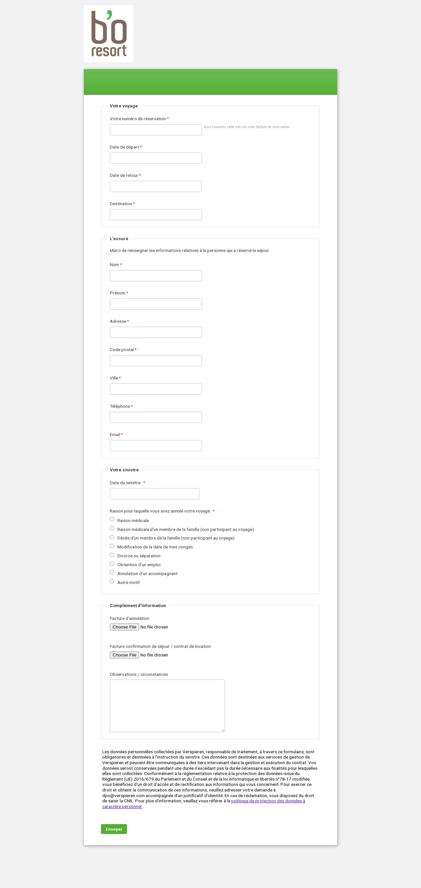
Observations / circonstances (139, 674)
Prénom (117, 292)
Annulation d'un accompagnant (147, 573)
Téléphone (120, 406)
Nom (114, 264)
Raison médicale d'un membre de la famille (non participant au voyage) (185, 529)
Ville (114, 377)
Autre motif (128, 582)
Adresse (118, 321)
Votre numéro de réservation (138, 118)
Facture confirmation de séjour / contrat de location (160, 646)
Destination (121, 203)
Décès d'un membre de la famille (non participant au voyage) (176, 538)
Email (115, 434)
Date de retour (124, 175)
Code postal (122, 349)
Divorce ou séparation (139, 555)
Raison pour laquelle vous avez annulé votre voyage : (161, 510)
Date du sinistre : (126, 482)
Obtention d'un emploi (139, 564)
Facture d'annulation (129, 618)
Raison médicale (133, 520)
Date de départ (124, 147)
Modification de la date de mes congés (155, 546)
